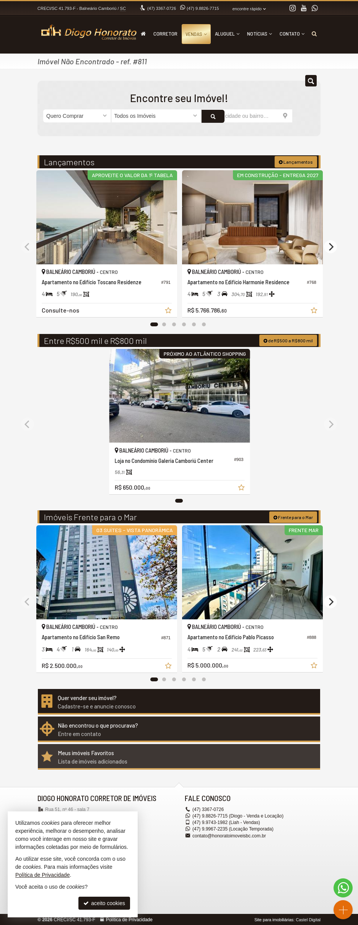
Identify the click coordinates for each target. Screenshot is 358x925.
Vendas (196, 34)
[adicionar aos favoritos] (168, 310)
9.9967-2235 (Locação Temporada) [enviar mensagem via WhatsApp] (232, 828)
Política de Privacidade (129, 919)
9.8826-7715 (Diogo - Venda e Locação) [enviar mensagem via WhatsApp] (237, 815)
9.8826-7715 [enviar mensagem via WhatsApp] (203, 8)
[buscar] (303, 115)
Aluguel (227, 33)
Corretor (165, 33)
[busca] (314, 33)
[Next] (330, 246)
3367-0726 (161, 8)
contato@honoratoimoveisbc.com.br (229, 835)
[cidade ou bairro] (247, 115)
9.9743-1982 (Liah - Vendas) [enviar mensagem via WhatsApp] (226, 822)
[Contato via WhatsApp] (343, 887)
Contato (292, 33)
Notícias (259, 33)
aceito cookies (104, 903)
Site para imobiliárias (273, 919)
